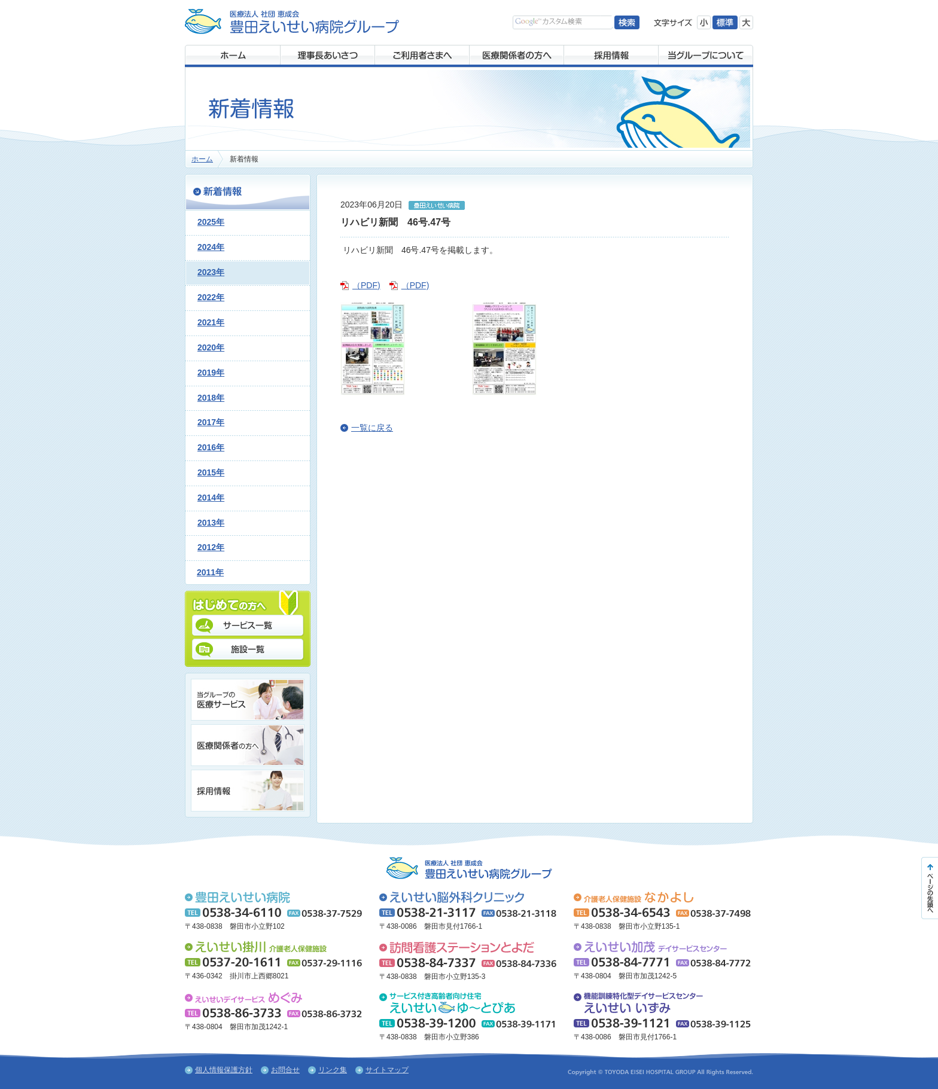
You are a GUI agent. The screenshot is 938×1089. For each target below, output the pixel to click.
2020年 (210, 347)
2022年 (210, 297)
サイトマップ (387, 1070)
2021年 (210, 322)
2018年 (210, 397)
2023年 (210, 272)
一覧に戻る (372, 427)
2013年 (210, 522)
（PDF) (366, 285)
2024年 (210, 247)
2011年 (210, 572)
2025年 (210, 222)
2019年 (210, 372)
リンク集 (332, 1070)
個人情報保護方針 (223, 1070)
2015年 (210, 472)
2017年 (210, 422)
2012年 (210, 547)
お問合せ (285, 1070)
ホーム (202, 159)
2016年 (210, 447)
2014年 (210, 497)
